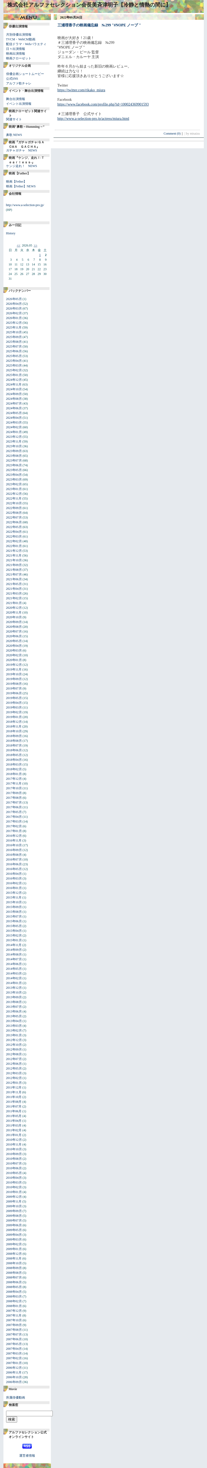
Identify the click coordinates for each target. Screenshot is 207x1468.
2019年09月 (14, 679)
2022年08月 (14, 513)
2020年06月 (14, 636)
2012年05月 (14, 1068)
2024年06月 (14, 408)
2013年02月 (14, 1030)
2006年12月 (14, 1368)
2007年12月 (14, 1311)
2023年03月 (14, 479)
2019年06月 (14, 693)
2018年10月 (14, 731)
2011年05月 (14, 1116)
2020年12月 (14, 608)
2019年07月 (14, 688)
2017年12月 (14, 779)
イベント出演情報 (18, 104)
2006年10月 (14, 1377)
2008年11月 (14, 1258)
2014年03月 (14, 973)
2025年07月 (14, 346)
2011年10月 (14, 1097)
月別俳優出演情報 (18, 34)
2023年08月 (14, 456)
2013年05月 (14, 1016)
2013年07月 (14, 1007)
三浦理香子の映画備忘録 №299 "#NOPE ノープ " (99, 25)
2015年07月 (14, 916)
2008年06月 (14, 1282)
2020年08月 (14, 627)
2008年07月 (14, 1277)
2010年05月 (14, 1173)
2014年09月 (14, 950)
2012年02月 (14, 1078)
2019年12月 (14, 665)
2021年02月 (14, 598)
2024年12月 (14, 380)
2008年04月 (14, 1292)
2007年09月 (14, 1325)
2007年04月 (14, 1349)
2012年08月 (14, 1054)
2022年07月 (14, 517)
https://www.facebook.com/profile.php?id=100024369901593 (103, 104)
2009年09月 (14, 1211)
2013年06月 (14, 1011)
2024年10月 (14, 389)
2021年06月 (14, 579)
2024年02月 (14, 427)
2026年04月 (14, 304)
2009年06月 (14, 1225)
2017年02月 (14, 826)
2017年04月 (14, 817)
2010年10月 (14, 1149)
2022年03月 (14, 536)
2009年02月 (14, 1244)
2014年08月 (14, 954)
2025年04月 (14, 361)
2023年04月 (14, 475)
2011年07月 (14, 1106)
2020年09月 (14, 622)
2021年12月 (14, 551)
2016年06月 (14, 864)
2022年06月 (14, 522)
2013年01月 (14, 1035)
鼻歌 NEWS (14, 135)
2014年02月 (14, 978)
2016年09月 (14, 850)
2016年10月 (14, 845)
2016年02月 (14, 883)
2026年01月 (14, 318)
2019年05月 (14, 698)
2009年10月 (14, 1206)
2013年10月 (14, 992)
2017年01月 (14, 831)
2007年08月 (14, 1330)
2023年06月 (14, 465)
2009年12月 (14, 1197)
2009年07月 (14, 1220)
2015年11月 (14, 897)
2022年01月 (14, 546)
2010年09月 (14, 1154)
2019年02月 (14, 712)
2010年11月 (14, 1144)
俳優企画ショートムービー (25, 74)
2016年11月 (14, 840)
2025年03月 (14, 365)
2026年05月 (14, 299)
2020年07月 (14, 631)
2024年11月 (14, 384)
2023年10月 (14, 446)
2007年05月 (14, 1344)
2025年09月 (14, 337)
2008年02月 (14, 1301)
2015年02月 (14, 935)
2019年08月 (14, 684)
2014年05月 (14, 969)
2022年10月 (14, 503)
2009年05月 (14, 1230)
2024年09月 (14, 394)
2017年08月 (14, 798)
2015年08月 (14, 912)
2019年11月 (14, 669)
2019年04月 (14, 703)
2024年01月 (14, 432)
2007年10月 (14, 1320)
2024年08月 (14, 399)
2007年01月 (14, 1363)
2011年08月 (14, 1102)
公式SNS (12, 78)
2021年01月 (14, 603)
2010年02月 (14, 1187)
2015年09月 (14, 907)
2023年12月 (14, 437)
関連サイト (14, 119)
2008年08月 (14, 1273)
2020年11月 (14, 612)
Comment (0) (173, 133)
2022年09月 (14, 508)
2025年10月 (14, 332)
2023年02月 (14, 484)
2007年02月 (14, 1358)
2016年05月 (14, 869)
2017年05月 (14, 812)
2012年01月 (14, 1083)
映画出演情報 (15, 53)
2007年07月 (14, 1334)
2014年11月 (14, 945)
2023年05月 (14, 470)
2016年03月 (14, 878)
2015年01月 (14, 940)
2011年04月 (14, 1121)
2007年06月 (14, 1339)
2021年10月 (14, 560)
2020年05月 (14, 641)
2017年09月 (14, 793)
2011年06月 (14, 1111)
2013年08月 (14, 1002)
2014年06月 (14, 964)
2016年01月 (14, 888)
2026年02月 (14, 313)
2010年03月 (14, 1182)
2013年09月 (14, 997)
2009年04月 (14, 1235)
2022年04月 (14, 532)
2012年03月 (14, 1073)
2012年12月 (14, 1040)
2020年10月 (14, 617)
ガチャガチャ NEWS (21, 150)
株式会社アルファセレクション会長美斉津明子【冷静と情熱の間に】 (89, 5)
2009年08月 (14, 1216)
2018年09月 (14, 736)
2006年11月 (14, 1372)
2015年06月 (14, 921)
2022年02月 (14, 541)
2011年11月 (14, 1092)
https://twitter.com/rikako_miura (81, 90)
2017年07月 (14, 802)
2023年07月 (14, 460)
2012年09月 (14, 1049)
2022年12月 (14, 494)
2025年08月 (14, 342)
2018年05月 (14, 755)
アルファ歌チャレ (18, 83)
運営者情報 (27, 1455)
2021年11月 (14, 555)
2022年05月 (14, 527)
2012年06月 (14, 1064)
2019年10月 (14, 674)
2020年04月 (14, 646)
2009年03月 (14, 1239)
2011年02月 (14, 1130)
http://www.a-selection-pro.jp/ (25, 205)
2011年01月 (14, 1135)
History (11, 233)
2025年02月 (14, 370)
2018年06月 (14, 750)
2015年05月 (14, 926)
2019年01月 (14, 717)
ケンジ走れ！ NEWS (21, 166)
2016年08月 (14, 855)
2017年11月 (14, 783)
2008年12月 (14, 1254)
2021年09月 (14, 565)
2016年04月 (14, 874)
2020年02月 (14, 655)
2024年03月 (14, 422)
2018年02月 (14, 769)
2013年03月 (14, 1026)
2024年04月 (14, 418)
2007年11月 (14, 1315)
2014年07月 (14, 959)
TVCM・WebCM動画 (20, 39)
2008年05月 (14, 1287)
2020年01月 (14, 660)
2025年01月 (14, 375)
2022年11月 (14, 498)
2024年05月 (14, 413)
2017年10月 (14, 788)
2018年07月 (14, 745)
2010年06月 (14, 1168)
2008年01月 (14, 1306)
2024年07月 (14, 403)
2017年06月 (14, 807)
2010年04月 (14, 1178)
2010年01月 (14, 1192)
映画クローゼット (18, 58)
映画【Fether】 (16, 181)
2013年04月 (14, 1021)
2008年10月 (14, 1263)
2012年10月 (14, 1045)
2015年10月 (14, 902)
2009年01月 (14, 1249)
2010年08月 (14, 1159)
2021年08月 (14, 570)
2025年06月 (14, 351)
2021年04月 (14, 589)
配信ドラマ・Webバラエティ (26, 44)
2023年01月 (14, 489)
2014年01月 (14, 983)
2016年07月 (14, 859)
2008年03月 (14, 1296)
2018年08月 (14, 741)
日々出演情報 (15, 49)
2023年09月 (14, 451)
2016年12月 (14, 836)
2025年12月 (14, 323)
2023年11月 (14, 441)
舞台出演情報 (15, 99)
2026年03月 (14, 308)
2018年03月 (14, 764)
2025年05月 (14, 356)
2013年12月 (14, 988)
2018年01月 (14, 774)
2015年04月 (14, 931)
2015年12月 (14, 893)
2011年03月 (14, 1125)
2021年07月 (14, 574)
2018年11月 (14, 726)
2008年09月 (14, 1268)
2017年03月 (14, 821)
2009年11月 (14, 1201)
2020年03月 (14, 650)
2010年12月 (14, 1140)
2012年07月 (14, 1059)
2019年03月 (14, 707)
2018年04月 (14, 760)
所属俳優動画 (15, 1397)
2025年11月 (14, 327)
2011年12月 (14, 1087)
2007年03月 (14, 1353)
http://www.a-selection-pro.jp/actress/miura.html (93, 119)
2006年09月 (14, 1382)
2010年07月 (14, 1163)
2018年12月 (14, 722)
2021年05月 (14, 584)
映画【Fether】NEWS (21, 186)
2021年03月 (14, 593)
